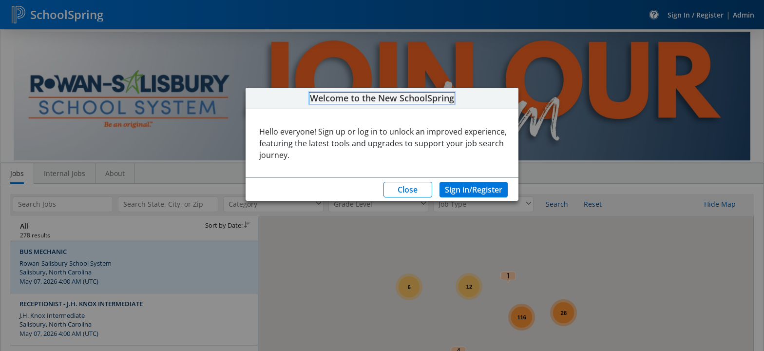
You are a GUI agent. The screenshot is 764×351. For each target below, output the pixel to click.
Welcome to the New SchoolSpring (382, 98)
